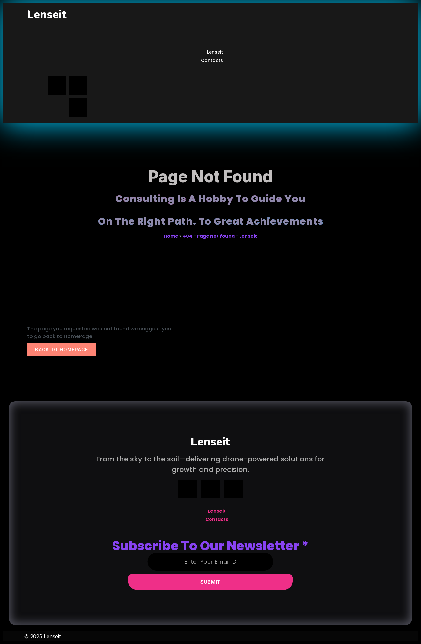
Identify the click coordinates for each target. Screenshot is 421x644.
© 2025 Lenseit (42, 636)
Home (171, 236)
